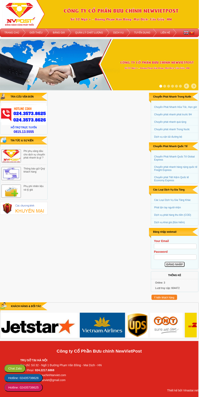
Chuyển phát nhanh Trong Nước (172, 129)
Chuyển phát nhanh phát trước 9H (173, 114)
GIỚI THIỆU (36, 32)
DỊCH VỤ (118, 32)
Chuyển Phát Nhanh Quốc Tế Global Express (174, 158)
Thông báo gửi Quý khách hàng (34, 170)
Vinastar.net (190, 390)
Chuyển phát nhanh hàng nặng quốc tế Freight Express (175, 169)
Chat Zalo (15, 368)
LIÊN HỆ (165, 32)
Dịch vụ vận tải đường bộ (168, 136)
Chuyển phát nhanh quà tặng (170, 121)
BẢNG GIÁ (59, 32)
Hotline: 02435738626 (23, 378)
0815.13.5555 (24, 132)
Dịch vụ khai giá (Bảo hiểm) (169, 222)
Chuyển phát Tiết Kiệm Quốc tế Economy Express (171, 179)
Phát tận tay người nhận (167, 207)
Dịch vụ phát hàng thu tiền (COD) (172, 214)
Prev (186, 86)
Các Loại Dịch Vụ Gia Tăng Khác (172, 200)
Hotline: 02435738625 (23, 387)
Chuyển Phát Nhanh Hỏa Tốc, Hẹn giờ (175, 107)
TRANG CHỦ (11, 32)
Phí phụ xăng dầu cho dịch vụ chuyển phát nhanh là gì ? (34, 154)
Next (193, 86)
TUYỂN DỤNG (142, 32)
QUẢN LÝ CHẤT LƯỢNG (89, 32)
